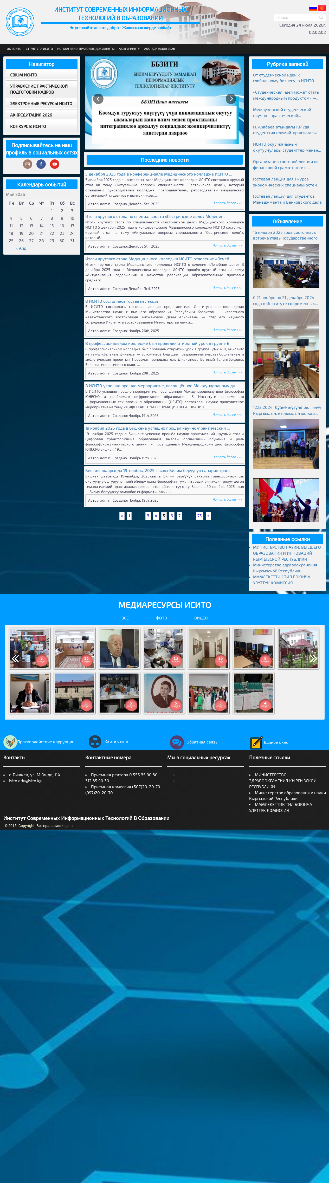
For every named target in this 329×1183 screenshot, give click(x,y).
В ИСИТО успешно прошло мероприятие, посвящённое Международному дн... (161, 385)
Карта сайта (106, 741)
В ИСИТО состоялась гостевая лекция (122, 301)
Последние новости (165, 159)
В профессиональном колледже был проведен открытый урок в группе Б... (159, 343)
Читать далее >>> (227, 203)
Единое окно (268, 742)
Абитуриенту (129, 48)
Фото (161, 617)
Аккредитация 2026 (159, 48)
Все (125, 617)
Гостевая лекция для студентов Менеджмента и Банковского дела (287, 198)
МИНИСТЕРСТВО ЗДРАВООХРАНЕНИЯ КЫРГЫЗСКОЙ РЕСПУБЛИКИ (283, 780)
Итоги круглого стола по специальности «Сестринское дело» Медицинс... (157, 216)
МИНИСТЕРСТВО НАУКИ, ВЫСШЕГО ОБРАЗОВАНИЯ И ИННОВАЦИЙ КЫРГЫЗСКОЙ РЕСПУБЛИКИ (287, 553)
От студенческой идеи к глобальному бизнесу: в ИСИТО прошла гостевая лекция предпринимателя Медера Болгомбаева (283, 78)
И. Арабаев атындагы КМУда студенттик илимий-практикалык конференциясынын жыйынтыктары (286, 130)
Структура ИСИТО (39, 48)
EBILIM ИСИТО (23, 74)
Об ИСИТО (14, 48)
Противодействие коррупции (38, 741)
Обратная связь (192, 741)
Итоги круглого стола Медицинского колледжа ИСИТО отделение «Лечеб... (158, 258)
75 (199, 515)
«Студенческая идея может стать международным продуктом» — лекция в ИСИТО (286, 95)
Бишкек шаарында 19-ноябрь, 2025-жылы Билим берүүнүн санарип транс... (159, 470)
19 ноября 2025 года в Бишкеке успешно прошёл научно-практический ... (157, 427)
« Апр (21, 247)
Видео (201, 617)
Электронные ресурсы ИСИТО (41, 103)
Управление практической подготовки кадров (39, 88)
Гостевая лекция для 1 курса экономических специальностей (285, 181)
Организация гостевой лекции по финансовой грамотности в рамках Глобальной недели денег (286, 165)
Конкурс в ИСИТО (28, 126)
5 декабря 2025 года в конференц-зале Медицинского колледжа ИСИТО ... (158, 173)
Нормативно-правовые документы (85, 48)
